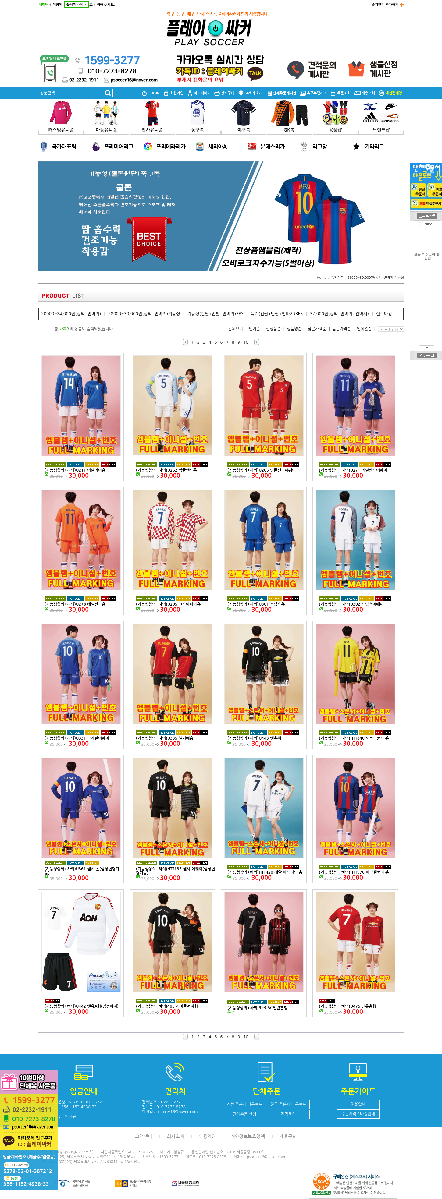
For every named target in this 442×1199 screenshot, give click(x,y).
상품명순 (294, 329)
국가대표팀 (64, 147)
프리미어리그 (118, 147)
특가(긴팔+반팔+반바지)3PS (277, 314)
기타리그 (374, 147)
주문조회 (340, 93)
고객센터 (143, 1136)
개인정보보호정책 (247, 1136)
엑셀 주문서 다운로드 (244, 1104)
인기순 (254, 329)
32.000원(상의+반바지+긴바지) (339, 314)
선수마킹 (384, 314)
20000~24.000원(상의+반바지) (71, 314)
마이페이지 (199, 93)
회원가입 (173, 93)
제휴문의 (288, 1136)
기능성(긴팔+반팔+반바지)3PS (215, 314)
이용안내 (358, 1104)
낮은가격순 (317, 329)
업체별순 (364, 329)
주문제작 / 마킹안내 (358, 1114)
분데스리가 (272, 147)
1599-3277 (170, 1102)
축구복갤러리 (313, 93)
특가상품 (337, 277)
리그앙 (319, 147)
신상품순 (273, 329)
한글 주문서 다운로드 (288, 1104)
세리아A (217, 147)
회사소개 (175, 1136)
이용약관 (207, 1136)
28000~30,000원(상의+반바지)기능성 (376, 277)
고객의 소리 (250, 93)
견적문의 (288, 1114)
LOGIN (150, 93)
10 (246, 342)
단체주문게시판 (281, 93)
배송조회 (364, 93)
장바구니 (224, 93)
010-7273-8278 (171, 1107)
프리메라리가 (170, 147)
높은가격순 (341, 329)
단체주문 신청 (244, 1114)
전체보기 (235, 329)
